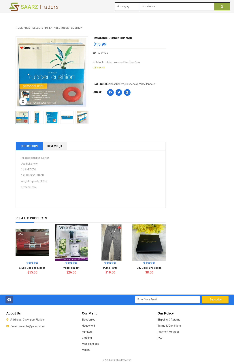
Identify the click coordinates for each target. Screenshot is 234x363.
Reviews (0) (54, 146)
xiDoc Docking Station (32, 267)
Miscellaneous (147, 84)
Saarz (40, 7)
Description (29, 146)
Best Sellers (34, 27)
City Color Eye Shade (149, 267)
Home (19, 27)
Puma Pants (110, 267)
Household (131, 84)
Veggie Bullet (71, 267)
